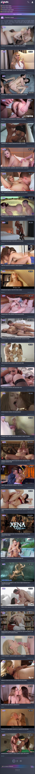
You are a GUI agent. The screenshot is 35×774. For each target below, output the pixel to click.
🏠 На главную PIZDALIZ (7, 766)
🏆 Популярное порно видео (7, 9)
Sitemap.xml (17, 769)
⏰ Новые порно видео (6, 5)
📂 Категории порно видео (7, 11)
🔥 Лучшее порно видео (6, 7)
